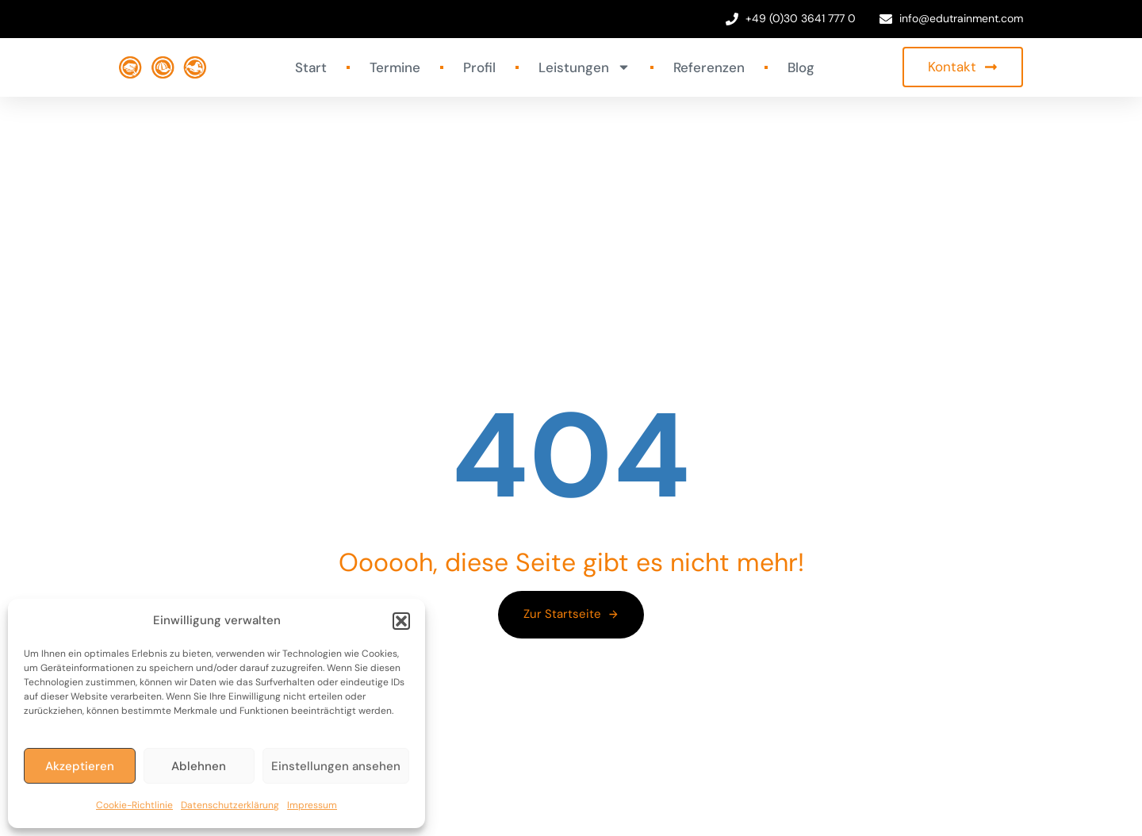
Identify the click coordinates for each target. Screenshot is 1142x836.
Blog (801, 67)
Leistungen (584, 67)
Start (311, 67)
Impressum (312, 805)
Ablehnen (198, 766)
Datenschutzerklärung (230, 805)
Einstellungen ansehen (335, 766)
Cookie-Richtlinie (134, 805)
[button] (401, 621)
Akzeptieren (79, 766)
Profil (479, 67)
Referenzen (709, 67)
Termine (395, 67)
